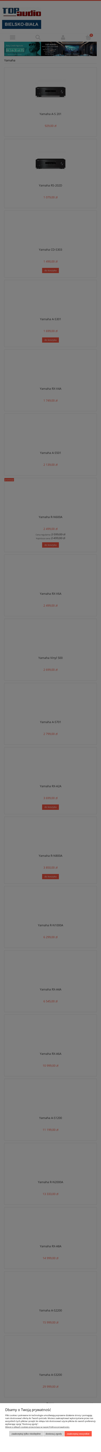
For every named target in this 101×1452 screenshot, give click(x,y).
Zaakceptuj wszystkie (78, 1433)
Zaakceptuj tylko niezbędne (26, 1433)
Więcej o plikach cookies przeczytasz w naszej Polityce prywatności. (37, 1427)
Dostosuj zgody (54, 1433)
